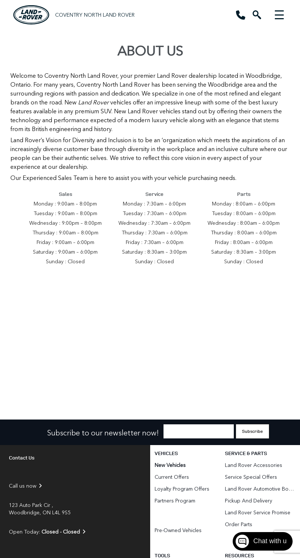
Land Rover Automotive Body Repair (260, 488)
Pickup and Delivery (248, 500)
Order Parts (238, 524)
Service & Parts (246, 453)
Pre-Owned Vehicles (178, 530)
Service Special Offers (251, 477)
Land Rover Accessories (254, 465)
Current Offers (172, 477)
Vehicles (166, 453)
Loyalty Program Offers (182, 488)
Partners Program (175, 500)
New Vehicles (170, 465)
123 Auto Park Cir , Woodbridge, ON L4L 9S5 (40, 508)
